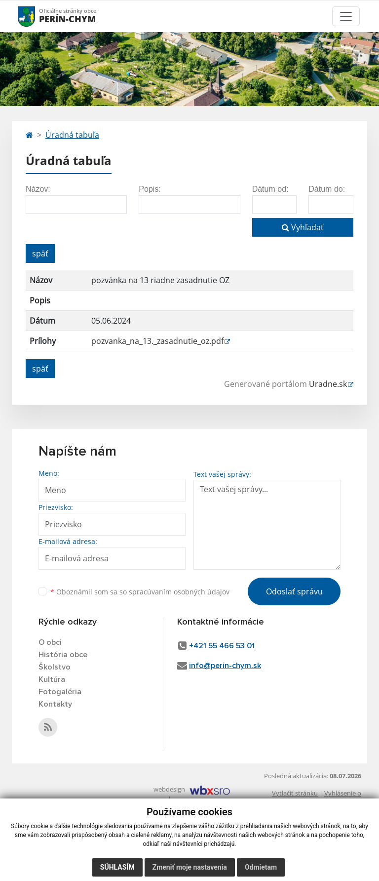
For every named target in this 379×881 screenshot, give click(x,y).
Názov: (38, 189)
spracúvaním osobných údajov (179, 591)
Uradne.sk (328, 383)
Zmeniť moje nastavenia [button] (189, 867)
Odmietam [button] (261, 867)
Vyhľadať (303, 227)
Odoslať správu (294, 591)
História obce (62, 655)
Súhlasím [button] (117, 867)
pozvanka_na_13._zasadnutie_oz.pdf (157, 341)
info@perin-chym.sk (225, 666)
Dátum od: (270, 189)
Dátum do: (326, 189)
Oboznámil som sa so (139, 591)
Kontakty (55, 704)
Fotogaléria (59, 692)
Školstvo (54, 667)
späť (40, 253)
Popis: (149, 189)
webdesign (169, 789)
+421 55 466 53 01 (222, 646)
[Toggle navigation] (346, 16)
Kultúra (51, 679)
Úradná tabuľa (72, 134)
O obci (50, 642)
